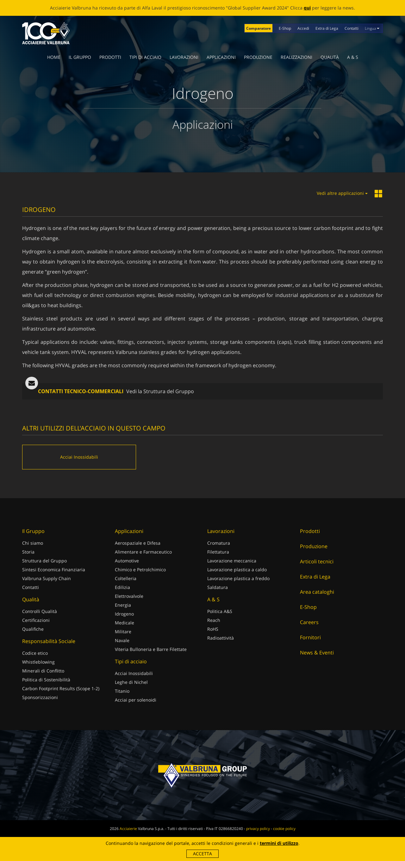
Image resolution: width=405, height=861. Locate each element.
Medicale (124, 623)
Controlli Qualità (39, 611)
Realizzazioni (296, 57)
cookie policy (284, 828)
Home (53, 57)
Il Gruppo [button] (80, 57)
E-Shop (285, 28)
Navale (122, 640)
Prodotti (110, 57)
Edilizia (122, 587)
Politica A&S (219, 611)
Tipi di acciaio (145, 57)
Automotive (127, 561)
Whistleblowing (38, 662)
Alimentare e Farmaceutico (143, 552)
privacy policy (258, 828)
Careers (309, 622)
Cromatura (218, 543)
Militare (123, 632)
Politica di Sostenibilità (46, 680)
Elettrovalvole (129, 596)
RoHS (212, 629)
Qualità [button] (330, 57)
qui (307, 8)
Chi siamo (32, 543)
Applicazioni (221, 57)
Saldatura (217, 587)
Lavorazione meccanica (231, 561)
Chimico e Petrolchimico (140, 570)
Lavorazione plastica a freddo (238, 578)
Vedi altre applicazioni (342, 193)
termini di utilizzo (279, 843)
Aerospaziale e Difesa (137, 543)
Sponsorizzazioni (40, 697)
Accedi (303, 28)
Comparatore (258, 28)
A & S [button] (352, 57)
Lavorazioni (184, 57)
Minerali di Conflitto (43, 671)
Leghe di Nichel (131, 682)
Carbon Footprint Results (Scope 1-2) (60, 688)
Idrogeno (124, 614)
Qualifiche (33, 629)
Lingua (372, 28)
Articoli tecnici (316, 561)
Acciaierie (128, 828)
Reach (213, 620)
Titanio (122, 691)
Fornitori (310, 637)
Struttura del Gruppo (44, 561)
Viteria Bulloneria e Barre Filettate (151, 649)
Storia (28, 552)
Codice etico (35, 653)
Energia (123, 605)
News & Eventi (317, 652)
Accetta (202, 854)
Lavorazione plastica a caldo (237, 570)
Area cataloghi (317, 591)
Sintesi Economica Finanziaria (53, 570)
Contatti (351, 28)
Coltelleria (125, 578)
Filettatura (218, 552)
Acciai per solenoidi (135, 700)
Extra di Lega (326, 28)
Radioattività (220, 638)
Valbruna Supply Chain (46, 578)
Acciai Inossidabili (134, 673)
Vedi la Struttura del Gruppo (160, 391)
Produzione (258, 57)
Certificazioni (36, 620)
